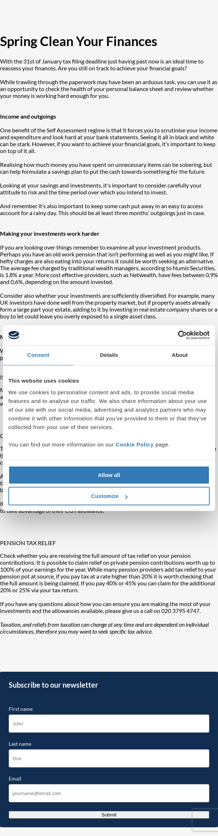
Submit (108, 815)
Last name (20, 743)
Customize (109, 496)
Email (15, 778)
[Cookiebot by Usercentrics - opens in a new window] (178, 335)
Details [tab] (109, 355)
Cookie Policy (135, 444)
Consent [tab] (38, 355)
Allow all (109, 475)
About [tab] (180, 355)
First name (21, 709)
